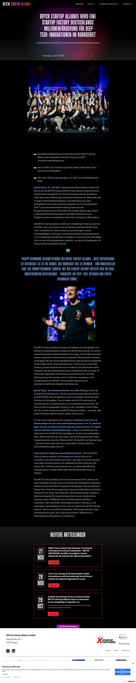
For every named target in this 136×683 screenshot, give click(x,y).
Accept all (122, 670)
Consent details (6, 677)
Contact (108, 650)
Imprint (116, 650)
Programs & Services (108, 4)
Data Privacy (126, 650)
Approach (79, 4)
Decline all (122, 673)
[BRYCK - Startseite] (17, 4)
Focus (90, 4)
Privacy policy (17, 677)
